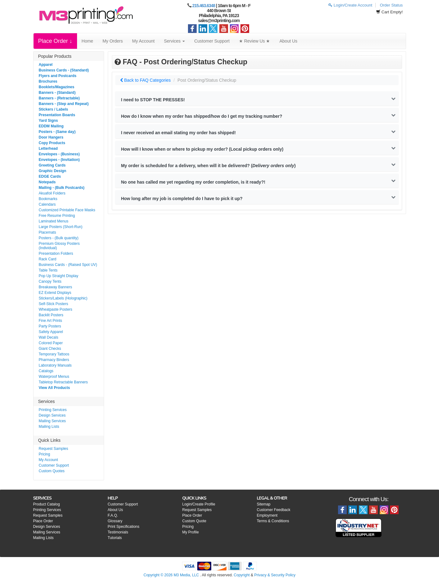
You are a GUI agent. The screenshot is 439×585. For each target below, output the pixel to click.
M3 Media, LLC (186, 575)
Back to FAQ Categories (145, 80)
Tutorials (115, 538)
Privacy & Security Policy (274, 575)
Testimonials (118, 532)
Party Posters (50, 326)
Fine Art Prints (50, 320)
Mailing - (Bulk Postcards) (62, 187)
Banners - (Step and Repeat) (64, 104)
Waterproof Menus (54, 376)
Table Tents (48, 270)
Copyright (241, 575)
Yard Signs (48, 120)
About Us (289, 41)
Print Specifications (123, 526)
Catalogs (46, 371)
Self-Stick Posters (53, 304)
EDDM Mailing (51, 126)
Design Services (52, 415)
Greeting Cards (52, 165)
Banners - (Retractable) (59, 98)
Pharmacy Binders (54, 360)
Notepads (47, 182)
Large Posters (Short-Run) (61, 227)
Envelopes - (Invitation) (59, 160)
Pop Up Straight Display (58, 276)
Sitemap (264, 504)
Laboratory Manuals (55, 365)
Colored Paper (51, 343)
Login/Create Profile (198, 504)
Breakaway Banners (55, 287)
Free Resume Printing (57, 215)
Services (174, 41)
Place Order (43, 521)
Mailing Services (52, 421)
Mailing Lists (49, 426)
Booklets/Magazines (57, 87)
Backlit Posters (51, 315)
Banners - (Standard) (57, 92)
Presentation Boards (57, 115)
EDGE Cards (50, 176)
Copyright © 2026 (159, 575)
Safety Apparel (51, 332)
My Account (143, 41)
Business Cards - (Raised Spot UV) (68, 265)
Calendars (47, 204)
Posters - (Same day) (57, 132)
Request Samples (53, 448)
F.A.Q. (113, 515)
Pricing (44, 454)
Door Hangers (51, 137)
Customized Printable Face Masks (67, 210)
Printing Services (53, 410)
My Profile (190, 532)
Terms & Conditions (273, 521)
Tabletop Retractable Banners (63, 382)
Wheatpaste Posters (55, 309)
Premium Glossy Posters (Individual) (59, 245)
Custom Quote (194, 521)
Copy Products (52, 143)
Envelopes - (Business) (59, 154)
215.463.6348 (203, 5)
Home (87, 41)
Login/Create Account (350, 5)
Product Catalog (46, 504)
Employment (267, 515)
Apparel (46, 64)
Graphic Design (52, 171)
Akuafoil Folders (52, 193)
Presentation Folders (56, 253)
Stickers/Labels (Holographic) (63, 298)
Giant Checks (50, 348)
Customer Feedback (273, 510)
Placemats (47, 232)
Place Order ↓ (55, 41)
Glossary (115, 521)
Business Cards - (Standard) (64, 70)
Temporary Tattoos (54, 354)
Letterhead (48, 148)
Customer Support (212, 41)
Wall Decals (48, 337)
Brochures (48, 81)
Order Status (391, 5)
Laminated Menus (53, 221)
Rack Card (48, 259)
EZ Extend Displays (55, 292)
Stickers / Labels (53, 109)
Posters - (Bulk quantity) (59, 238)
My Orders (113, 41)
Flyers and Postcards (57, 76)
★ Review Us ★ (254, 41)
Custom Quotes (52, 471)
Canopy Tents (50, 281)
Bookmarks (48, 199)
